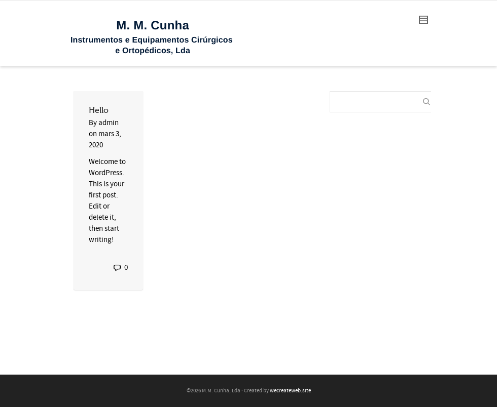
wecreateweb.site (290, 390)
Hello (99, 110)
